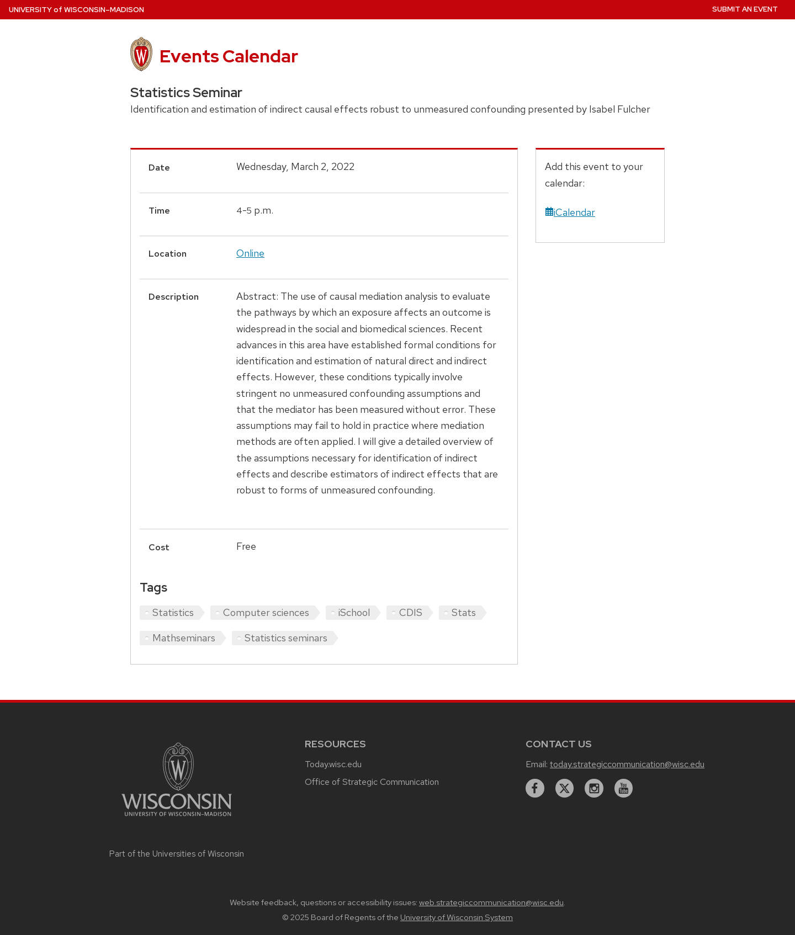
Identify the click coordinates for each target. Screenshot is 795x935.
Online (250, 253)
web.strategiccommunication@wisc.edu (491, 902)
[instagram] (594, 788)
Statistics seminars (286, 637)
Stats (464, 612)
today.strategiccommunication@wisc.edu (627, 764)
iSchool (354, 612)
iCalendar (570, 212)
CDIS (410, 612)
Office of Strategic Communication (372, 782)
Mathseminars (183, 637)
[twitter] (564, 788)
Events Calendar (229, 56)
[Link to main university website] (176, 818)
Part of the (176, 853)
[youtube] (623, 788)
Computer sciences (266, 612)
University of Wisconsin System (456, 917)
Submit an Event (745, 9)
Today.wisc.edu (333, 764)
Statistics (173, 612)
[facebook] (535, 788)
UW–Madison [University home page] (76, 9)
